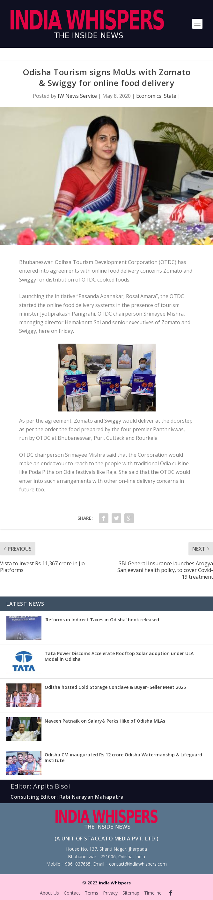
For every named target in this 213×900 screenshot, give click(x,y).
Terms (91, 893)
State (170, 95)
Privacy (110, 893)
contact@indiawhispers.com (138, 864)
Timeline (153, 893)
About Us (49, 893)
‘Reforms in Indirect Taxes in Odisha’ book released (102, 620)
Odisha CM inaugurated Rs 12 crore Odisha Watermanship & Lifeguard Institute (123, 757)
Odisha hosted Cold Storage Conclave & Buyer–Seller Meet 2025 (115, 687)
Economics (148, 95)
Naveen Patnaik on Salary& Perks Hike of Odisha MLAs (105, 721)
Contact (72, 893)
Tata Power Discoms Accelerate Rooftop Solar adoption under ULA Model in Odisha (119, 656)
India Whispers (115, 883)
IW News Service (77, 95)
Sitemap (130, 893)
